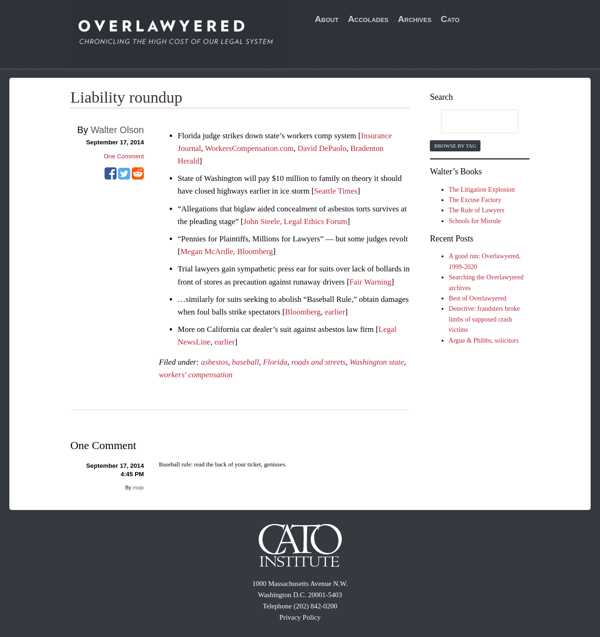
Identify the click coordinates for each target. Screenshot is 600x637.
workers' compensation (195, 374)
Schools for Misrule (475, 221)
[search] (470, 121)
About (327, 19)
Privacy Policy (300, 617)
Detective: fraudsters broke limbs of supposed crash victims (484, 319)
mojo (138, 487)
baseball (245, 362)
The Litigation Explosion (482, 189)
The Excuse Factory (475, 199)
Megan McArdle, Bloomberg (226, 251)
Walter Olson (117, 130)
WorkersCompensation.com (249, 148)
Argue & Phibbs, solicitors (483, 340)
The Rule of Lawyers (476, 210)
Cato (450, 19)
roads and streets (318, 362)
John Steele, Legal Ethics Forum (295, 221)
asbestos (214, 362)
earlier (335, 311)
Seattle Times (335, 191)
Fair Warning (370, 281)
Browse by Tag (455, 146)
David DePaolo (322, 148)
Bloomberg (303, 311)
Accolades (368, 19)
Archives (415, 19)
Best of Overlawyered (477, 298)
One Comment (124, 156)
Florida (275, 362)
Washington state (377, 362)
